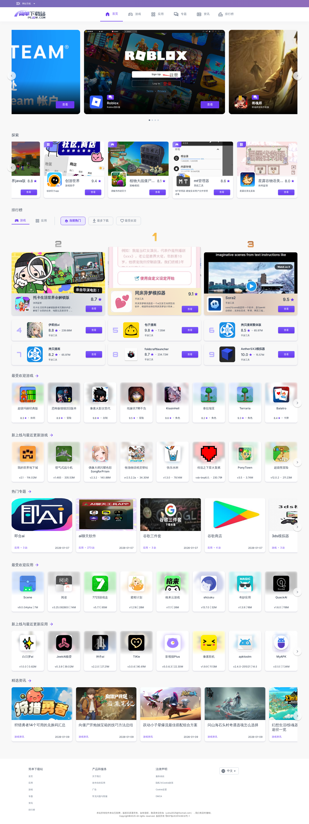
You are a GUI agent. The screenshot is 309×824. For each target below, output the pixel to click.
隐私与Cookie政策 (164, 782)
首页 (30, 776)
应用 (30, 782)
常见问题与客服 (99, 796)
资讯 (30, 803)
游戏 (30, 789)
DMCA (159, 796)
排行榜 (31, 809)
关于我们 (96, 776)
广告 (94, 789)
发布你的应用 (98, 782)
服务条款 (160, 776)
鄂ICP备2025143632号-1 (177, 816)
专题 (30, 796)
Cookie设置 (161, 789)
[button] (11, 76)
